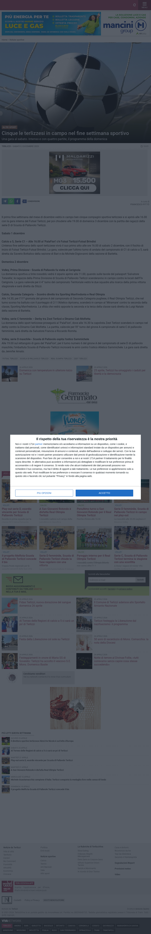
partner (39, 444)
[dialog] (75, 467)
